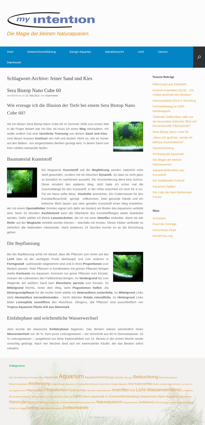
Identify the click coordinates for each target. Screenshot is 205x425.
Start (10, 52)
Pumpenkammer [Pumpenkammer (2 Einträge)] (130, 402)
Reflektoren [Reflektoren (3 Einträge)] (147, 402)
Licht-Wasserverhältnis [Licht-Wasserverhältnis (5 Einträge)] (159, 389)
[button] (199, 57)
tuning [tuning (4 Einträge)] (32, 407)
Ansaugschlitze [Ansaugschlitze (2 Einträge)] (36, 377)
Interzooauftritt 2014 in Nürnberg (174, 100)
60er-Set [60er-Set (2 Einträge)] (13, 377)
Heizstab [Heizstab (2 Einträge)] (91, 390)
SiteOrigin (111, 417)
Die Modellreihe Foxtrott (168, 180)
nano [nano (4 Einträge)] (77, 396)
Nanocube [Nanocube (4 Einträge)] (18, 402)
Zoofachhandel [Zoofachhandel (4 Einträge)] (75, 407)
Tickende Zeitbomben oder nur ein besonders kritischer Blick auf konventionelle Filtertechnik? (174, 121)
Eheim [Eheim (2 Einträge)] (156, 384)
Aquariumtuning (163, 148)
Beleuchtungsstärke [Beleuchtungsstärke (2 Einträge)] (18, 384)
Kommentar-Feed (164, 230)
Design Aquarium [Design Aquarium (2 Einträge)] (119, 384)
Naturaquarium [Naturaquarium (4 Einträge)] (109, 402)
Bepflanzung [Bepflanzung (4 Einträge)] (39, 383)
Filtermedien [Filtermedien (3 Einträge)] (34, 390)
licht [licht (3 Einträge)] (132, 390)
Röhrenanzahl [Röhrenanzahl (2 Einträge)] (162, 402)
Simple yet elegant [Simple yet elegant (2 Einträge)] (18, 408)
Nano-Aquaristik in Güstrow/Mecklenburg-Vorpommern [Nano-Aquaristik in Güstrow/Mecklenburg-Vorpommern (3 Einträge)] (119, 396)
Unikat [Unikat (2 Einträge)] (42, 408)
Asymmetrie (51, 95)
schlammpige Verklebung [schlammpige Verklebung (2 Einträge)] (181, 402)
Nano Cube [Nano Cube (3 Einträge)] (35, 402)
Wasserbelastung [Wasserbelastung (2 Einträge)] (53, 408)
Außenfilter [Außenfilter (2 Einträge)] (119, 377)
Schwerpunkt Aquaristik (168, 154)
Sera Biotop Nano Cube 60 (34, 90)
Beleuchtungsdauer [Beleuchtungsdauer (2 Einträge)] (168, 377)
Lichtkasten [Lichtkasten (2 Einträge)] (187, 390)
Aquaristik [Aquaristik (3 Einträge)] (51, 377)
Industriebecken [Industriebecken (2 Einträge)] (103, 390)
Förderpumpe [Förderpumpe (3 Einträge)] (77, 390)
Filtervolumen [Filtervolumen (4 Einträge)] (55, 390)
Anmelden (159, 218)
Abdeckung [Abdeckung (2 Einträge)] (23, 377)
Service (163, 52)
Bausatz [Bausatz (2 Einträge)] (129, 377)
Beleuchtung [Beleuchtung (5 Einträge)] (145, 376)
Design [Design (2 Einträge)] (54, 384)
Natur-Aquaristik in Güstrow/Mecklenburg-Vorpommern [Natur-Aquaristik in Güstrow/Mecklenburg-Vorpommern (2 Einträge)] (70, 402)
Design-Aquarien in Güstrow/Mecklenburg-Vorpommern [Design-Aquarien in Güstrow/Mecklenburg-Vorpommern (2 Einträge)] (84, 384)
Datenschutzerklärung (41, 52)
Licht (141, 52)
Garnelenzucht (114, 52)
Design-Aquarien (80, 52)
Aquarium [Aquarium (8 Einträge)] (71, 376)
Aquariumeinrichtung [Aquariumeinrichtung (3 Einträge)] (98, 377)
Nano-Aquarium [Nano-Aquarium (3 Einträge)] (169, 396)
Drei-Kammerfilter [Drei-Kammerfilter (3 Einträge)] (140, 383)
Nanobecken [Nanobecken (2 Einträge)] (186, 396)
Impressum (14, 62)
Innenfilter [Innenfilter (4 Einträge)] (120, 390)
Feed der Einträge (165, 224)
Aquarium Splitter (164, 186)
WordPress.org (163, 235)
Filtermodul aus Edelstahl (169, 84)
